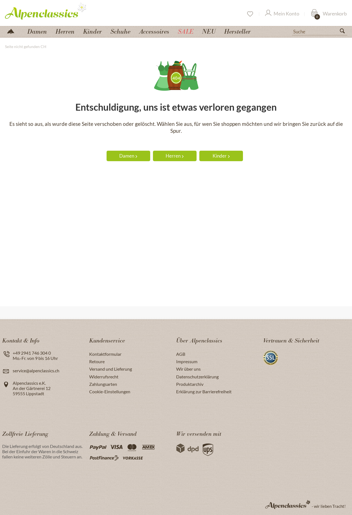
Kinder (221, 156)
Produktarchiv (189, 384)
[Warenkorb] (329, 14)
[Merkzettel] (250, 14)
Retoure (97, 361)
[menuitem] (319, 30)
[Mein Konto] (282, 14)
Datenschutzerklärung (197, 376)
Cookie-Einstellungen (109, 391)
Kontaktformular (105, 354)
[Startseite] (13, 31)
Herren (175, 156)
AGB (180, 354)
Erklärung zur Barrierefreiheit (204, 391)
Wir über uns (188, 368)
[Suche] (319, 31)
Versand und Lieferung (110, 368)
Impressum (186, 361)
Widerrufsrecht (103, 376)
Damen (128, 156)
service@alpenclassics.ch (36, 370)
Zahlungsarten (103, 384)
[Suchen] (344, 32)
